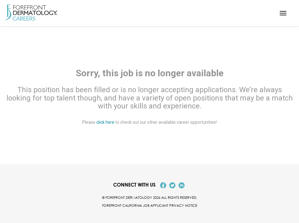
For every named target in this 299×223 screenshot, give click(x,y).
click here (105, 122)
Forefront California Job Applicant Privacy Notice (149, 205)
